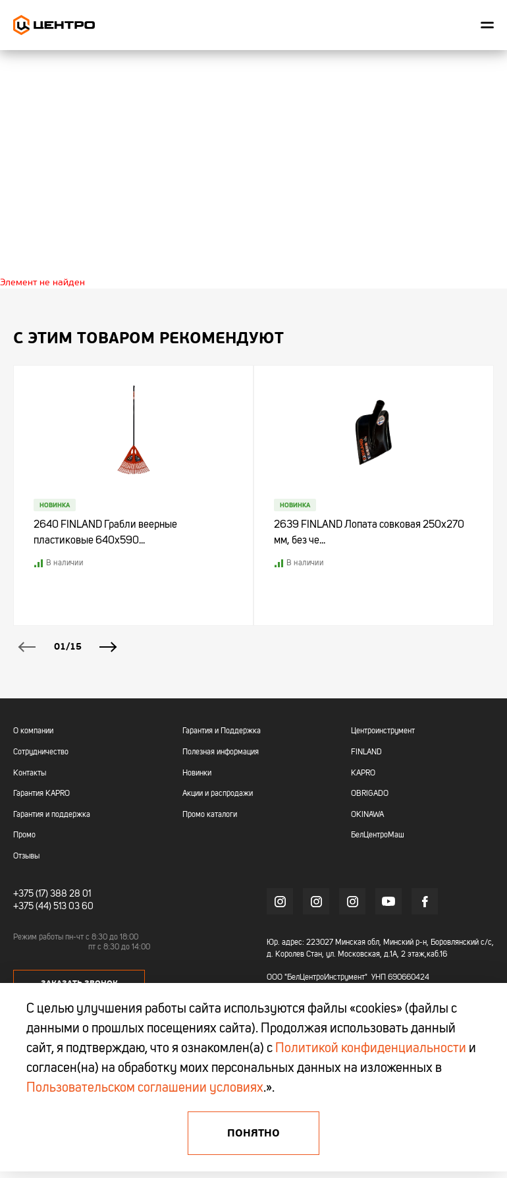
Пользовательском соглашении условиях (144, 1088)
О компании (33, 732)
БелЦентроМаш (377, 836)
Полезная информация (220, 752)
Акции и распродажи (217, 794)
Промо (24, 836)
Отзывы (26, 856)
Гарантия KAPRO (41, 794)
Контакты (29, 773)
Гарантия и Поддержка (221, 732)
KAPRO (363, 773)
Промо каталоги (209, 815)
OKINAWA (367, 815)
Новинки (196, 773)
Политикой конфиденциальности (370, 1048)
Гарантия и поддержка (51, 815)
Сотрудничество (40, 752)
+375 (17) (30, 894)
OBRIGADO (369, 794)
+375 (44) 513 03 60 (53, 906)
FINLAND (366, 752)
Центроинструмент (383, 732)
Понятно (253, 1133)
